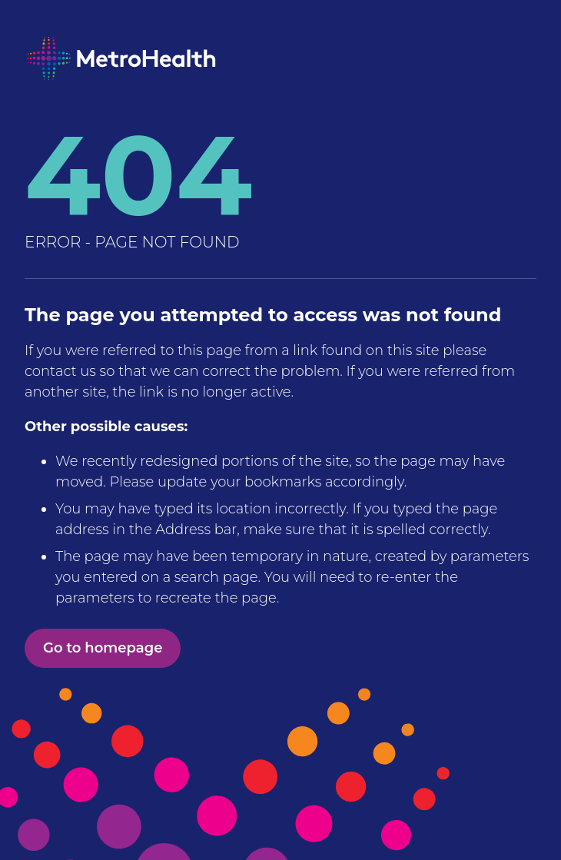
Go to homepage (102, 647)
